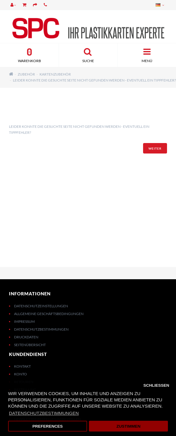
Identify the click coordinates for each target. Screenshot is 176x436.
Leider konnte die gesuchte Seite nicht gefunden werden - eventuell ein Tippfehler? (94, 80)
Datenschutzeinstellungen (41, 306)
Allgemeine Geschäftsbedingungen (49, 313)
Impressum (24, 321)
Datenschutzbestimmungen (41, 329)
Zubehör (26, 74)
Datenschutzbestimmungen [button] (44, 413)
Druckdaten (26, 337)
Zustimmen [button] (128, 426)
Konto (20, 374)
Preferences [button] (47, 426)
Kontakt (22, 366)
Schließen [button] (156, 385)
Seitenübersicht (30, 345)
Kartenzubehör (55, 74)
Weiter (155, 148)
